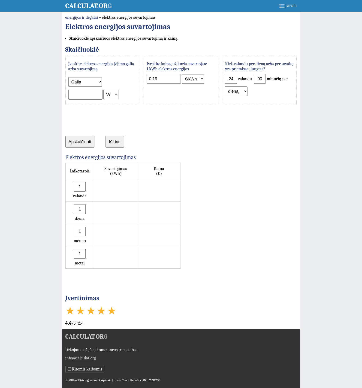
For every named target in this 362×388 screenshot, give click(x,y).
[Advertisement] (181, 119)
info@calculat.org (80, 358)
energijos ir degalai (81, 17)
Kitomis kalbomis (84, 369)
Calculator (88, 6)
